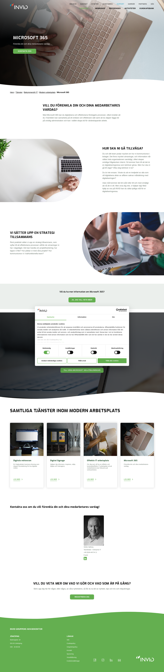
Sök (152, 4)
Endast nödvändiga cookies (52, 361)
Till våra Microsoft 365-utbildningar (82, 370)
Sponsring (70, 654)
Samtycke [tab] (50, 317)
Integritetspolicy (72, 647)
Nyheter (95, 4)
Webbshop (100, 8)
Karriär (131, 4)
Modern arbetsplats (47, 92)
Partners (143, 4)
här (60, 340)
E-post (86, 555)
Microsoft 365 (63, 92)
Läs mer (16, 479)
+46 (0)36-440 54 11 (90, 552)
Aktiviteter (130, 8)
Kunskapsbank (147, 8)
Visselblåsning (71, 657)
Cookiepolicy (71, 643)
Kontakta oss (24, 51)
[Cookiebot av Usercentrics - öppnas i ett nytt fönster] (117, 310)
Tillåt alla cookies (112, 361)
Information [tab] (82, 317)
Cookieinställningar (73, 661)
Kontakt (83, 4)
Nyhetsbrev (107, 4)
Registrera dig (82, 597)
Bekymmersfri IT (31, 92)
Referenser (115, 8)
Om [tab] (113, 317)
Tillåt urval (82, 361)
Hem (12, 92)
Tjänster (83, 8)
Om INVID (72, 4)
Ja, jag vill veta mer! (82, 300)
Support (120, 4)
